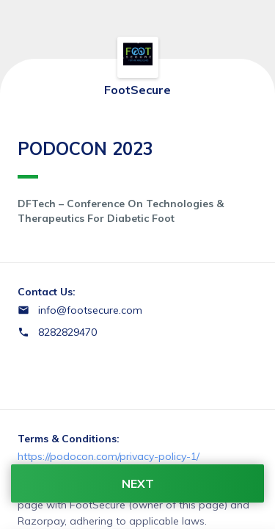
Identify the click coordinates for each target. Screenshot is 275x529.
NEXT (138, 483)
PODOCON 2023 (85, 158)
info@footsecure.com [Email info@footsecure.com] (90, 310)
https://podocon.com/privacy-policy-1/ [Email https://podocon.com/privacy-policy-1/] (108, 456)
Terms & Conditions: (69, 438)
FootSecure (137, 89)
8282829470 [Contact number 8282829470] (67, 332)
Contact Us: (47, 291)
